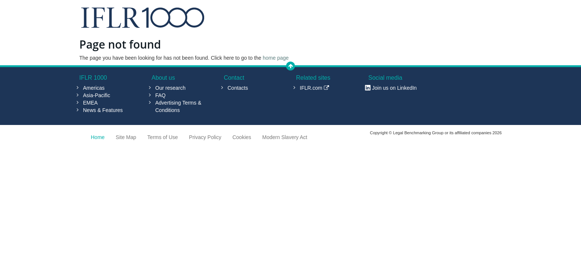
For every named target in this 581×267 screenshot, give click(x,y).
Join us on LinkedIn (394, 88)
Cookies (241, 137)
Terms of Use (162, 137)
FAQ (160, 95)
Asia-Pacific (96, 95)
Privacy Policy (205, 137)
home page (276, 58)
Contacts (238, 88)
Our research (170, 88)
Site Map (126, 137)
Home (97, 137)
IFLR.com (314, 88)
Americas (93, 88)
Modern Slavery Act (284, 137)
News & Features (103, 110)
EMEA (90, 103)
